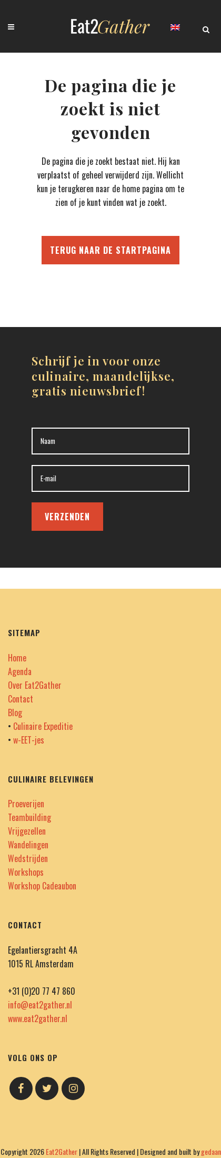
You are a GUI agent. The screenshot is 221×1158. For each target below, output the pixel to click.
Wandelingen (28, 844)
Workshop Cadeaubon (42, 885)
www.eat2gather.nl (37, 1018)
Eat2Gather (61, 1151)
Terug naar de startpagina (110, 250)
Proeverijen (26, 803)
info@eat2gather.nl (40, 1004)
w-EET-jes (28, 740)
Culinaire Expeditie (43, 726)
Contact (20, 698)
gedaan (211, 1151)
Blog (15, 712)
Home (17, 657)
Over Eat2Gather (35, 685)
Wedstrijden (28, 858)
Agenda (20, 671)
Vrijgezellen (27, 831)
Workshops (26, 872)
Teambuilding (29, 817)
